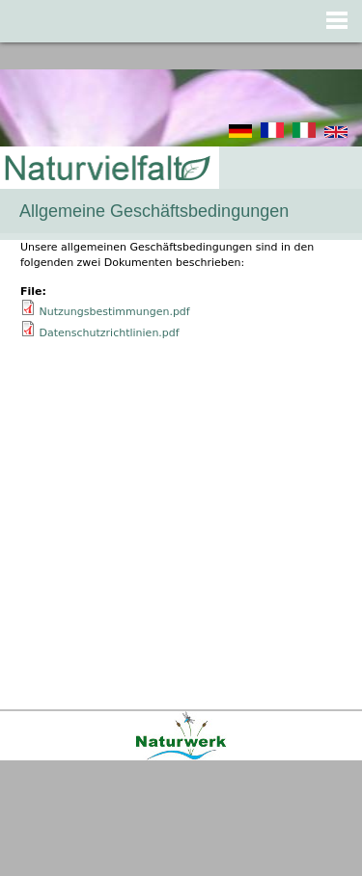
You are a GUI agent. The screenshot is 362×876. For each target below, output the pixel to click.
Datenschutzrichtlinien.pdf (110, 333)
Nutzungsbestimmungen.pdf (115, 311)
